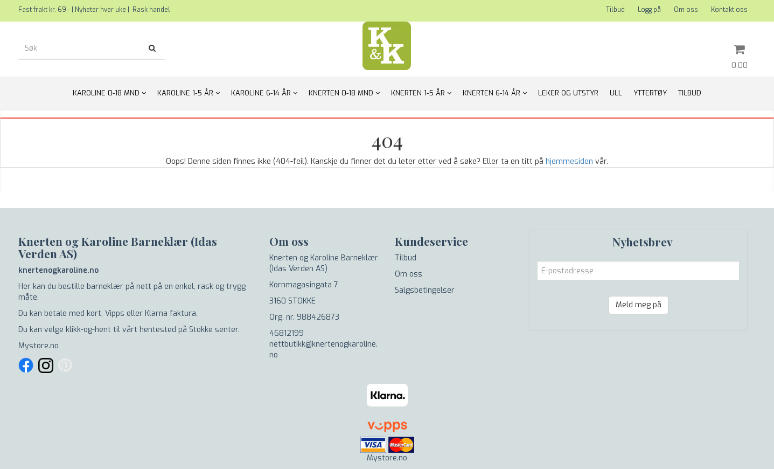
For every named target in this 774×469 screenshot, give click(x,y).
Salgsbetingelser (425, 290)
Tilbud (615, 9)
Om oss (686, 9)
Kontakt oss (729, 9)
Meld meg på (638, 305)
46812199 (286, 333)
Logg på (649, 9)
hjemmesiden (569, 161)
